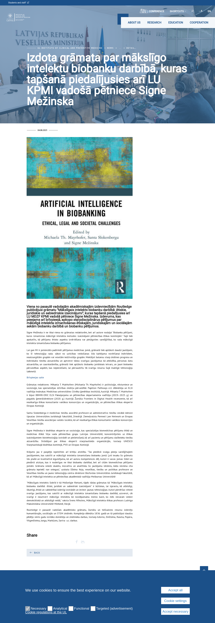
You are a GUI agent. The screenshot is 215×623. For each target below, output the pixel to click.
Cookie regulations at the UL (46, 612)
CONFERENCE (152, 11)
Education (175, 22)
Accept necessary (175, 611)
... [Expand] (120, 48)
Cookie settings (175, 601)
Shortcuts (178, 11)
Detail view (133, 48)
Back (34, 552)
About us (134, 22)
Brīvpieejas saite (35, 377)
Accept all (175, 590)
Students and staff (18, 2)
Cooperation (199, 22)
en (209, 11)
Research (154, 22)
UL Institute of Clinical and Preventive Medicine (70, 48)
